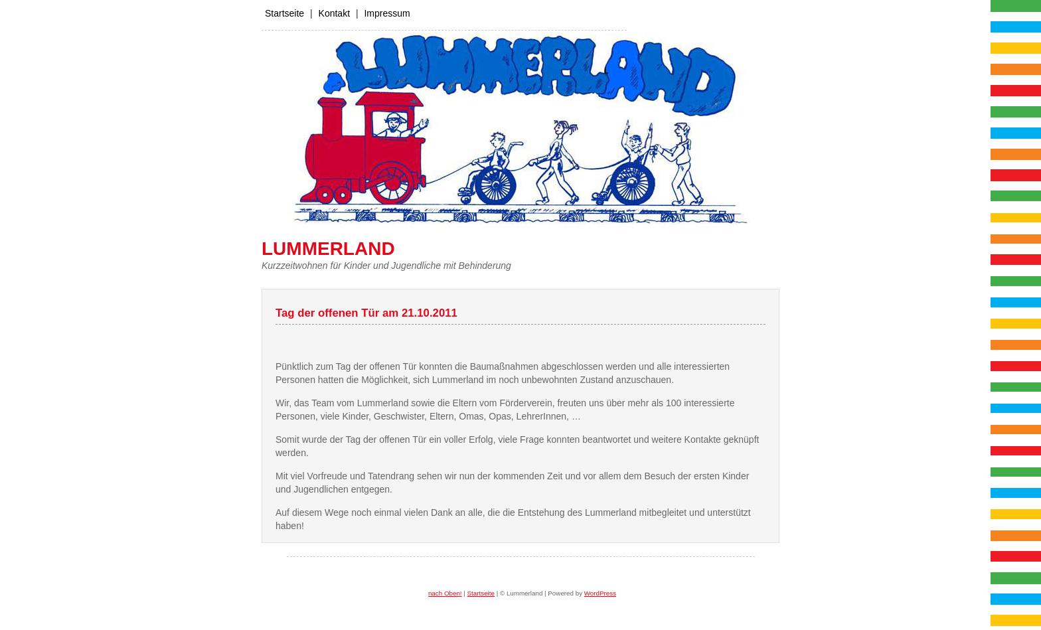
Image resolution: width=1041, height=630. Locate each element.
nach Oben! (445, 593)
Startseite (284, 13)
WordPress (600, 593)
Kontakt (334, 13)
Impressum (387, 13)
